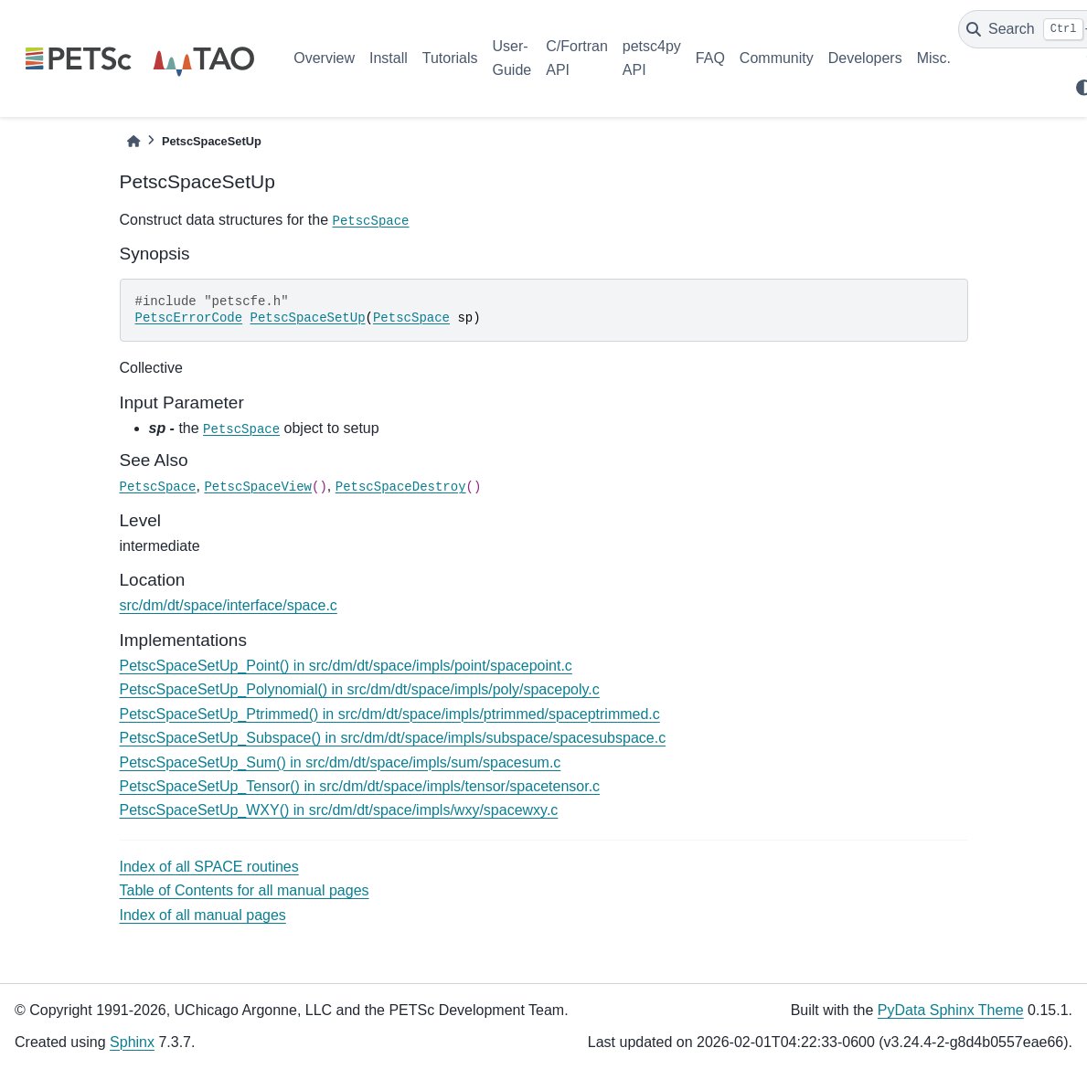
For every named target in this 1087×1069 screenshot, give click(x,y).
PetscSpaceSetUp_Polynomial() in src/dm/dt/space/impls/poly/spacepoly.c (360, 689)
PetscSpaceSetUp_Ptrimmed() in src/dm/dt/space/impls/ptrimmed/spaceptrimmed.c (390, 714)
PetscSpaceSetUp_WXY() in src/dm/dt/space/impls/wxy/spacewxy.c (339, 810)
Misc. (934, 58)
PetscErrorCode (189, 318)
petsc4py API (652, 58)
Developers (865, 58)
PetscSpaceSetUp (308, 318)
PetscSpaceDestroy (401, 487)
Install (388, 58)
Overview (324, 58)
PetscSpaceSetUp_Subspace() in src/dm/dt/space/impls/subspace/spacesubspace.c (393, 738)
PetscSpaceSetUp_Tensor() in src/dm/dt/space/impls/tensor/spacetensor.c (360, 786)
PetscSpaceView (258, 487)
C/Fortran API (577, 58)
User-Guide (512, 58)
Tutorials (450, 58)
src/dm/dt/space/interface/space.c (228, 605)
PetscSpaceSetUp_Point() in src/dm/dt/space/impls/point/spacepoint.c (346, 665)
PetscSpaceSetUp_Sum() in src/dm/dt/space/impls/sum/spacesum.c (340, 762)
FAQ (710, 58)
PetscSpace (371, 221)
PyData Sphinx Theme (951, 1010)
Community (777, 58)
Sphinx (132, 1042)
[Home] (133, 141)
